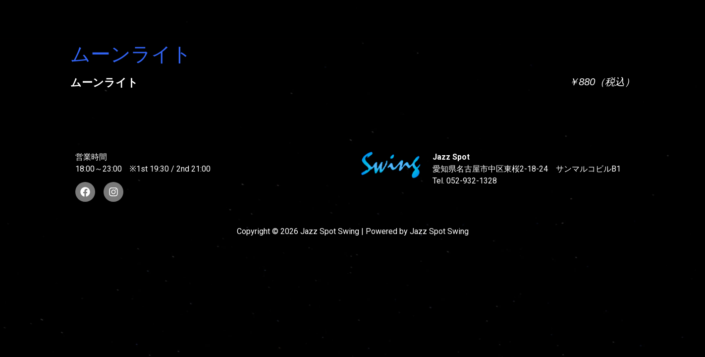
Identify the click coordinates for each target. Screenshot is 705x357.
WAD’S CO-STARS (363, 18)
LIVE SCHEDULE (457, 18)
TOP (171, 18)
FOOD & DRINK (543, 18)
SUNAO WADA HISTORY (254, 18)
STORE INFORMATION (641, 18)
